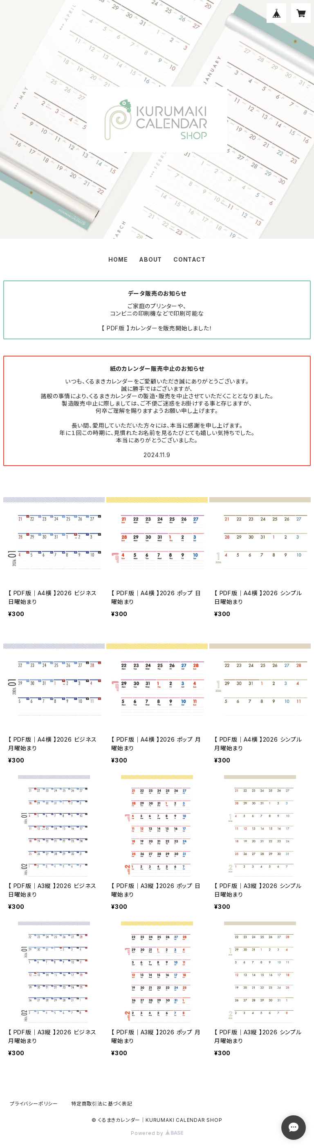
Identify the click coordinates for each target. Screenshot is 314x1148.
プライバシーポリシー (34, 1104)
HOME (118, 259)
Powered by (157, 1133)
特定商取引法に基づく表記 (101, 1104)
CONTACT (189, 259)
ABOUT (150, 259)
